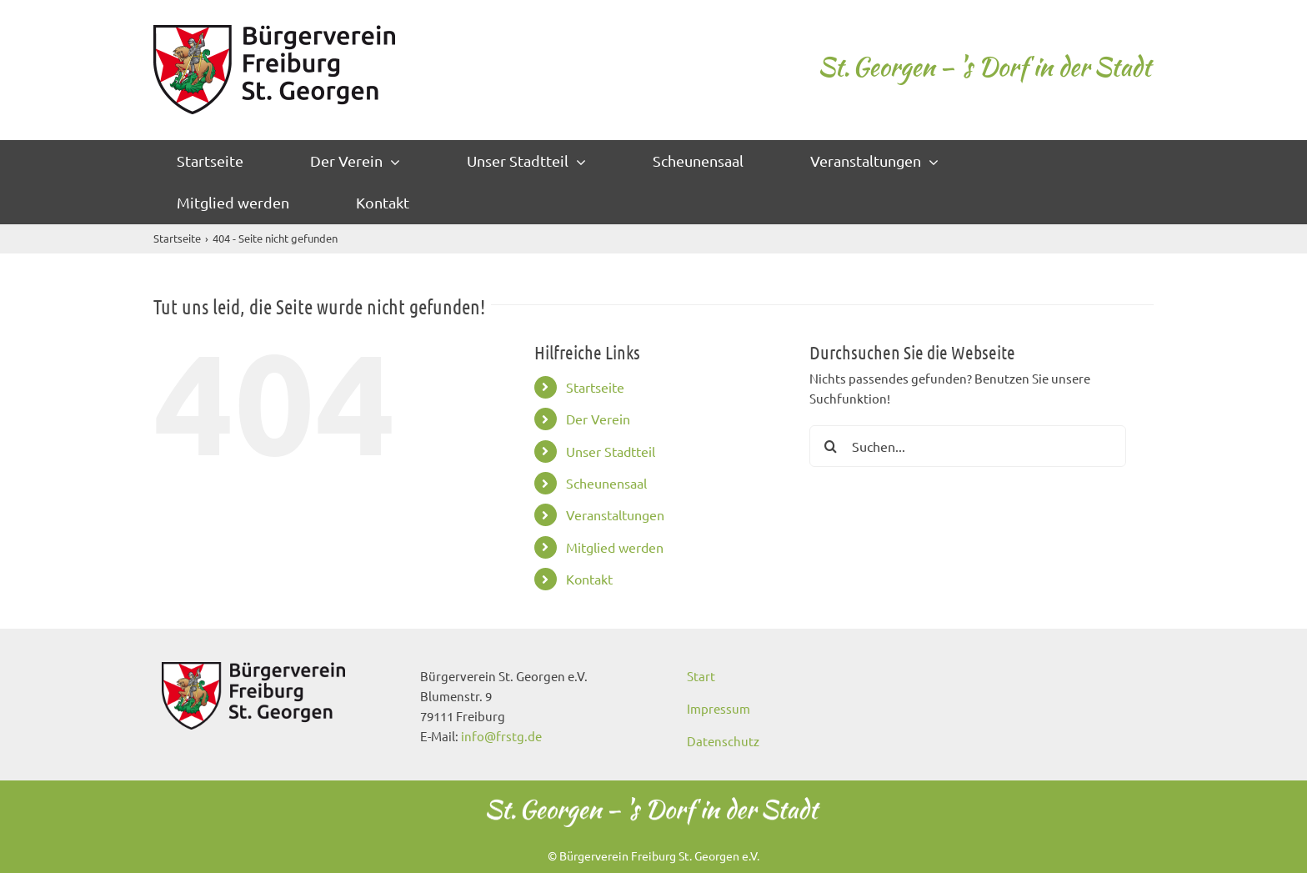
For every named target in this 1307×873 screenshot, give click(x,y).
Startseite (595, 387)
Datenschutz (723, 741)
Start (701, 676)
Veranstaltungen (615, 514)
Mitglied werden (615, 547)
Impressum (718, 708)
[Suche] (830, 446)
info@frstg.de (501, 736)
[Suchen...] (967, 446)
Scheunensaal (606, 482)
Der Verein (598, 418)
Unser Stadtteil (610, 451)
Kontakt (589, 578)
